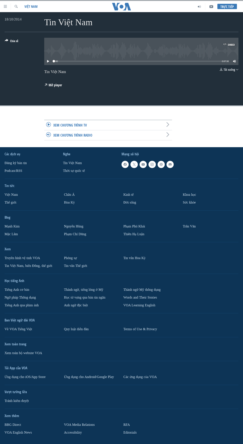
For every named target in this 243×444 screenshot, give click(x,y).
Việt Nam (31, 6)
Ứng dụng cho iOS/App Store (25, 377)
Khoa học (189, 195)
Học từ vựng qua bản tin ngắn (84, 297)
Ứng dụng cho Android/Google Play (89, 377)
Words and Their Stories (140, 297)
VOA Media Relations (79, 425)
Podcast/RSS (13, 171)
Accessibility (73, 432)
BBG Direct (13, 425)
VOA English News (18, 432)
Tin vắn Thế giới (75, 266)
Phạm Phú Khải (134, 226)
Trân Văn (189, 226)
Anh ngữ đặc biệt (76, 305)
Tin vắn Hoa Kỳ (134, 258)
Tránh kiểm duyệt (17, 401)
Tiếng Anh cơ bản (17, 290)
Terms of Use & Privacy (140, 329)
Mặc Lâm (11, 234)
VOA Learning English (139, 305)
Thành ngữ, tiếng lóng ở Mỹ (83, 290)
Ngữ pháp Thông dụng (20, 297)
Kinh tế (128, 195)
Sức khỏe (189, 202)
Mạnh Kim (12, 226)
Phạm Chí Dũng (75, 234)
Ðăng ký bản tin (16, 163)
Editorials (130, 432)
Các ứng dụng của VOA (140, 377)
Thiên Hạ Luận (133, 234)
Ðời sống (129, 202)
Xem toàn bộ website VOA (23, 353)
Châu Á (69, 195)
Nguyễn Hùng (73, 226)
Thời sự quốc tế (74, 171)
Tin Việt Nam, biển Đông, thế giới (28, 266)
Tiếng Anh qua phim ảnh (22, 305)
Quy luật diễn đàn (76, 329)
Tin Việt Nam (72, 163)
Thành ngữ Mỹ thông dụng (142, 290)
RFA (126, 425)
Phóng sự (70, 258)
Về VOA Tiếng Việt (18, 329)
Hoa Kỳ (69, 202)
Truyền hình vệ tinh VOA (22, 258)
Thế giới (10, 202)
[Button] (11, 42)
